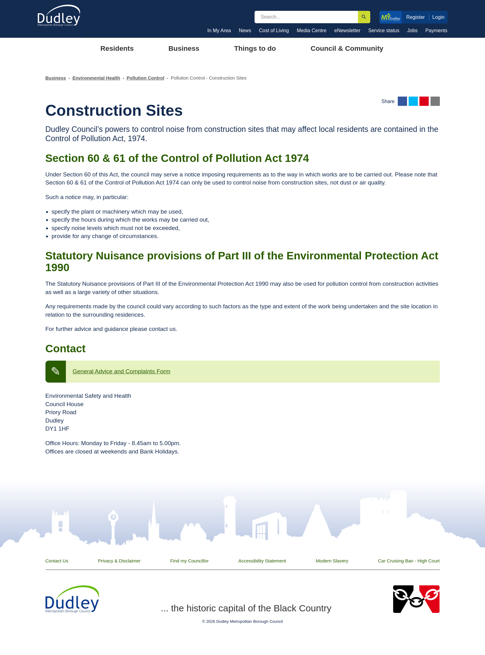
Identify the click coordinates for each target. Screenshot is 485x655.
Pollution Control (145, 77)
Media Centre (311, 30)
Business (55, 77)
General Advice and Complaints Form (121, 371)
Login (438, 17)
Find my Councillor (189, 560)
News (245, 30)
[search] (306, 17)
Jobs (412, 30)
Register (415, 17)
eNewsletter (347, 30)
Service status (383, 30)
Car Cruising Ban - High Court (409, 560)
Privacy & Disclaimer (119, 560)
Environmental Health (96, 77)
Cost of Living (274, 30)
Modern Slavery (332, 560)
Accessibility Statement (262, 560)
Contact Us (56, 560)
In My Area (219, 30)
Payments (436, 30)
